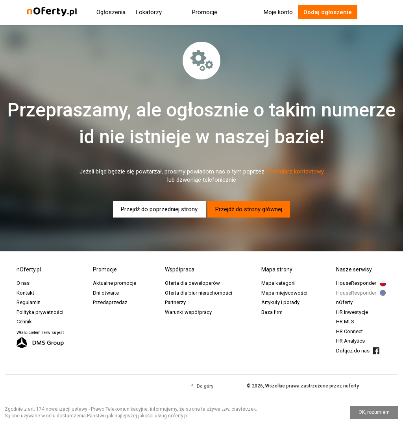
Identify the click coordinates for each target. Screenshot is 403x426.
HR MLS (345, 322)
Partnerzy (175, 302)
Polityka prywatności (40, 312)
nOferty (344, 302)
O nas (23, 283)
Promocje (204, 12)
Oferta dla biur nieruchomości (198, 293)
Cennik (24, 322)
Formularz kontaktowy (295, 171)
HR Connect (349, 331)
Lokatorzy (149, 12)
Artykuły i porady (280, 302)
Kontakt (25, 293)
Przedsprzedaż (110, 302)
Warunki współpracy (188, 312)
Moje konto (278, 12)
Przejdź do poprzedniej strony (159, 209)
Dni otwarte (106, 293)
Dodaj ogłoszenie (327, 12)
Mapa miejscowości (284, 293)
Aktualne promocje (114, 283)
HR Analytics (350, 341)
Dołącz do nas (353, 351)
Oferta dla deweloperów (192, 283)
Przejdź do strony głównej (248, 209)
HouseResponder (356, 283)
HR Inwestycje (352, 312)
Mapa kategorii (278, 283)
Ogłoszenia (111, 12)
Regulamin (29, 302)
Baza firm (272, 312)
